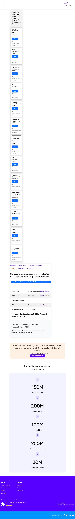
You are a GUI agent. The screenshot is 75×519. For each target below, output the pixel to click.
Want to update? (44, 291)
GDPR (3, 490)
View (15, 38)
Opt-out (3, 493)
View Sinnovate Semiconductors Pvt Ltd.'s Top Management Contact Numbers (31, 281)
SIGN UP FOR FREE (37, 356)
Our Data (19, 488)
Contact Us (20, 490)
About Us (19, 485)
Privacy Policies (5, 485)
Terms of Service (6, 488)
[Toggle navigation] (2, 4)
